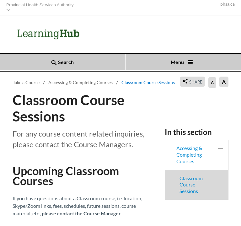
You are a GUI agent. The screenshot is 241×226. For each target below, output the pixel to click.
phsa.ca (227, 4)
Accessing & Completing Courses (202, 155)
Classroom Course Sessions (191, 184)
